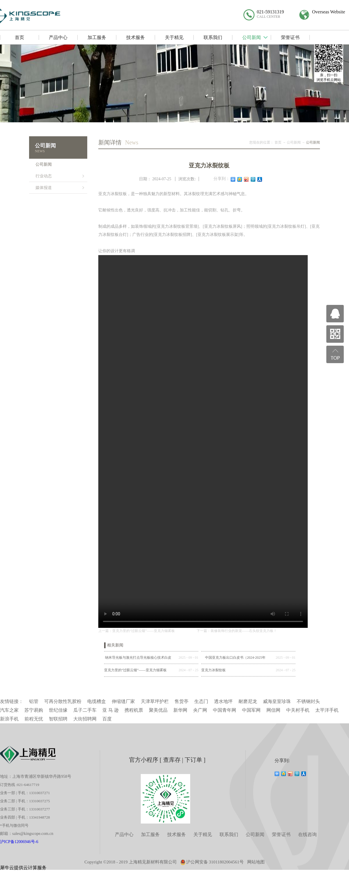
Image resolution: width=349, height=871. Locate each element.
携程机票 (133, 710)
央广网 (200, 710)
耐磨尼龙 (247, 701)
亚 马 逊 (110, 710)
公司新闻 (294, 142)
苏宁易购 (33, 710)
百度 (107, 718)
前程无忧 (33, 718)
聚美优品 (158, 710)
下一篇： (237, 631)
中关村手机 (297, 710)
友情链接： (11, 701)
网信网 (273, 710)
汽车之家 (9, 710)
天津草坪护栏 (155, 701)
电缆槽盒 (96, 701)
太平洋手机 (327, 710)
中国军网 (251, 710)
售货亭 (181, 701)
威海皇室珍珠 (277, 701)
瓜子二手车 (85, 710)
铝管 (33, 701)
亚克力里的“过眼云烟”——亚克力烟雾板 (135, 670)
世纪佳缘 (58, 710)
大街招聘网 (85, 718)
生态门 (201, 701)
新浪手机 (9, 718)
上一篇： (136, 631)
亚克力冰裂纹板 (213, 670)
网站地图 (256, 862)
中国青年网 (224, 710)
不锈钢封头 (308, 701)
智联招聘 (58, 718)
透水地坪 (223, 701)
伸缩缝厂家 (123, 701)
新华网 (180, 710)
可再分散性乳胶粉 (62, 701)
